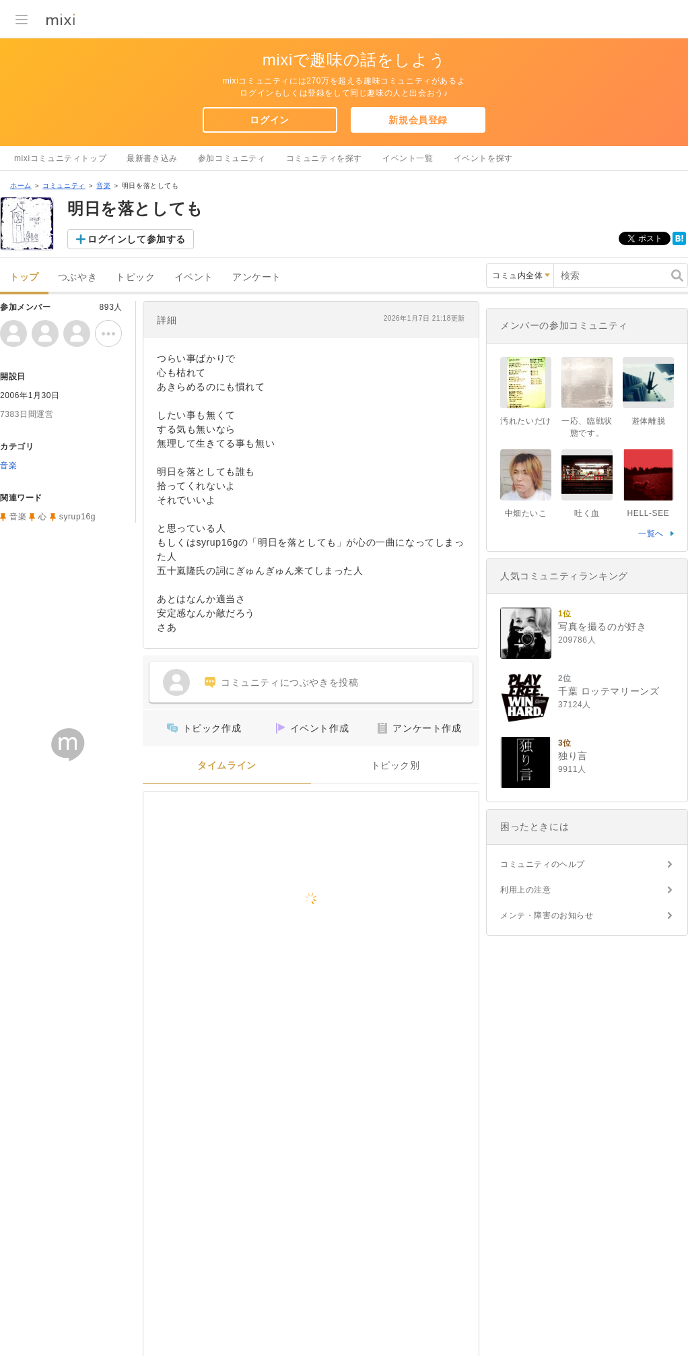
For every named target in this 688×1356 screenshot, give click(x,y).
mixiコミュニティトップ (60, 158)
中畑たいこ (526, 513)
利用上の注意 (525, 890)
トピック (135, 277)
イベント (193, 277)
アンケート (256, 277)
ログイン (269, 120)
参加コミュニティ (232, 158)
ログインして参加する (137, 239)
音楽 (103, 185)
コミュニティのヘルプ (542, 864)
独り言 (573, 755)
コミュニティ (63, 185)
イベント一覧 (408, 158)
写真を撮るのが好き (602, 626)
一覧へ (651, 533)
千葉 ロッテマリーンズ (609, 691)
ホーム (21, 185)
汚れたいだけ (525, 421)
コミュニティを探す (324, 158)
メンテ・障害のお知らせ (547, 915)
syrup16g (77, 516)
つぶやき (77, 277)
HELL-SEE (648, 513)
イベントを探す (483, 158)
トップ (24, 277)
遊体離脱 (648, 421)
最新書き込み (152, 158)
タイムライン (226, 766)
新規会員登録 (418, 120)
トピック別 (395, 766)
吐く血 (587, 513)
